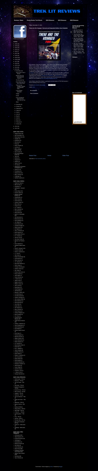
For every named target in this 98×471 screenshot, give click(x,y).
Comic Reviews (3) (19, 447)
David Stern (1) (18, 346)
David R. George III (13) (20, 248)
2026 (16, 43)
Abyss (17, 102)
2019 (16, 57)
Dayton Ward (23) (18, 358)
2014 (16, 67)
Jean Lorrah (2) (18, 285)
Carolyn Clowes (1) (19, 202)
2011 (16, 128)
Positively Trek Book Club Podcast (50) (19, 451)
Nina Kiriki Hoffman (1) (20, 263)
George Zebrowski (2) (19, 373)
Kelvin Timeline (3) (19, 145)
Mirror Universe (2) (19, 174)
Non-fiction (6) (18, 445)
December (18, 70)
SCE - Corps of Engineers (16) (18, 149)
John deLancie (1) (19, 217)
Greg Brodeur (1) (18, 197)
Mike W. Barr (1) (18, 184)
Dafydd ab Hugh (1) (19, 183)
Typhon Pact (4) (18, 163)
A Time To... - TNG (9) (19, 412)
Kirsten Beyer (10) (19, 191)
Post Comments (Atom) (40, 158)
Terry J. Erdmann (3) (19, 230)
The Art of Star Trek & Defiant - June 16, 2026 (79, 49)
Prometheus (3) (18, 171)
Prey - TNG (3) (18, 416)
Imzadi (17, 95)
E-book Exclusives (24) (20, 438)
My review (31, 72)
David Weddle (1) (18, 360)
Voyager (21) (17, 138)
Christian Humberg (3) (19, 266)
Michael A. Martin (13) (19, 292)
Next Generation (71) (19, 135)
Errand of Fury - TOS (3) (20, 389)
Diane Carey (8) (18, 199)
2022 (16, 51)
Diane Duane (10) (19, 227)
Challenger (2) (18, 176)
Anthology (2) (18, 440)
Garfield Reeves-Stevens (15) (18, 318)
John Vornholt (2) (18, 357)
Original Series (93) (19, 133)
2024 (16, 47)
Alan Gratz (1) (18, 255)
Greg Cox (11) (18, 205)
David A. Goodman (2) (19, 251)
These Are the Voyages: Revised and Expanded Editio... (20, 87)
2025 (16, 45)
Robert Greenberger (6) (20, 256)
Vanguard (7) (17, 159)
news (34, 87)
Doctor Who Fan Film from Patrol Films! (20, 82)
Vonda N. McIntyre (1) (19, 297)
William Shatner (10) (19, 338)
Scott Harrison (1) (18, 258)
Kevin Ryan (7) (18, 333)
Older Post (65, 155)
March (17, 120)
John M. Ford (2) (18, 237)
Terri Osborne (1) (18, 307)
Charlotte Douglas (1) (19, 225)
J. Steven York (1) (19, 372)
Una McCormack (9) (19, 295)
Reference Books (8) (19, 443)
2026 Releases (74, 20)
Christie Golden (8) (19, 250)
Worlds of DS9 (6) (19, 407)
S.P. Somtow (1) (18, 343)
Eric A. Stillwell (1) (19, 348)
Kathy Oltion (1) (18, 306)
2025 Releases (62, 20)
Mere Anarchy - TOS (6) (20, 391)
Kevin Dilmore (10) (19, 223)
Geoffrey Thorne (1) (19, 351)
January (18, 123)
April (17, 118)
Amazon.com (45, 75)
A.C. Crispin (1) (18, 207)
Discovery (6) (18, 142)
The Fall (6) (17, 164)
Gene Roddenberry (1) (20, 325)
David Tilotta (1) (18, 353)
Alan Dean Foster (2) (19, 239)
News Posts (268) (19, 448)
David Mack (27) (18, 287)
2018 (16, 59)
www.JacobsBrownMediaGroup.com (49, 78)
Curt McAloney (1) (19, 294)
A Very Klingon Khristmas (19, 91)
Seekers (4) (17, 161)
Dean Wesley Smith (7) (20, 345)
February (18, 121)
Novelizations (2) (18, 441)
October (18, 106)
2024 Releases (50, 20)
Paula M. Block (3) (19, 192)
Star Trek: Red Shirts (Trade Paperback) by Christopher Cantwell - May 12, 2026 (78, 40)
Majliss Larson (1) (19, 282)
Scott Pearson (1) (18, 311)
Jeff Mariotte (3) (18, 290)
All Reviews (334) (18, 435)
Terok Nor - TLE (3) (19, 395)
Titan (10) (17, 156)
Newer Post (32, 155)
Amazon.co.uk (59, 75)
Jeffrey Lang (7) (18, 280)
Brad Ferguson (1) (19, 232)
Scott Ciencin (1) (18, 200)
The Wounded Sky (20, 80)
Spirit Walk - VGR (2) (19, 410)
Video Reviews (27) (19, 436)
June (17, 114)
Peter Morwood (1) (19, 302)
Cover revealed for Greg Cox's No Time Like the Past (20, 99)
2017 (16, 61)
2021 (16, 53)
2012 (16, 126)
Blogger (60, 466)
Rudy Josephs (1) (18, 273)
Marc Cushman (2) (19, 209)
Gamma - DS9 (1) (19, 418)
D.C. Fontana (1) (18, 235)
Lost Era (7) (17, 147)
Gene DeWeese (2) (19, 220)
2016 (16, 63)
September (18, 108)
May (17, 116)
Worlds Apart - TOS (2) (20, 379)
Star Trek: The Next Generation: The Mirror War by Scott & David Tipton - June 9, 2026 (79, 45)
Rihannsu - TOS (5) (19, 380)
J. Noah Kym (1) (18, 278)
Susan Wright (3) (18, 367)
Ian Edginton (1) (18, 229)
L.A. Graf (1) (17, 253)
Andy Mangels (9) (18, 289)
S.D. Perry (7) (18, 316)
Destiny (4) (17, 158)
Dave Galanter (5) (19, 243)
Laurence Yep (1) (18, 368)
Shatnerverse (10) (19, 172)
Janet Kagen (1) (18, 275)
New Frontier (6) (18, 151)
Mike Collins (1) (18, 204)
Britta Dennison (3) (19, 218)
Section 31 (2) (18, 169)
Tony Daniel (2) (18, 210)
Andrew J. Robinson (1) (20, 323)
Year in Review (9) (19, 457)
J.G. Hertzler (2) (18, 261)
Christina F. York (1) (19, 370)
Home (49, 155)
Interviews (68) (18, 456)
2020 (16, 55)
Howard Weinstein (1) (19, 362)
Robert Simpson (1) (19, 341)
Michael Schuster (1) (19, 336)
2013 (16, 69)
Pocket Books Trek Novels (34, 20)
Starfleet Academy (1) (19, 177)
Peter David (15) (18, 212)
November (18, 104)
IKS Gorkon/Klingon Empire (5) (19, 154)
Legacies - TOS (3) (19, 393)
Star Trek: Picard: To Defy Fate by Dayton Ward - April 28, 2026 (78, 31)
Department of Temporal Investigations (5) (20, 167)
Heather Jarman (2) (19, 268)
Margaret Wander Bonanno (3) (18, 195)
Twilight (17, 93)
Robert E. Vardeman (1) (20, 355)
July (17, 112)
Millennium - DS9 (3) (19, 402)
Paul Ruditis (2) (18, 328)
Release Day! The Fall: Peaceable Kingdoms (20, 77)
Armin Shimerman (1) (19, 340)
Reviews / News (18, 20)
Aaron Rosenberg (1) (19, 327)
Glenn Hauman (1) (19, 260)
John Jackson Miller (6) (20, 299)
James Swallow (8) (19, 350)
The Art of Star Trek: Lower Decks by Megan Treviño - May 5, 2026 (79, 35)
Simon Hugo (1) (18, 265)
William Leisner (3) (19, 283)
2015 (16, 65)
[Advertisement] (49, 142)
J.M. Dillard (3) (18, 222)
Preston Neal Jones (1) (20, 272)
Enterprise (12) (18, 140)
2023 (16, 49)
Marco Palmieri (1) (19, 309)
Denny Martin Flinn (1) (19, 234)
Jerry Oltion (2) (18, 304)
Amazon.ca (50, 75)
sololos (51, 466)
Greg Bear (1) (18, 186)
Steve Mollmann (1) (19, 300)
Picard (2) (17, 143)
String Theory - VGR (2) (20, 408)
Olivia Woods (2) (18, 365)
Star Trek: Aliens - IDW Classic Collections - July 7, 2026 (79, 53)
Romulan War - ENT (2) (20, 420)
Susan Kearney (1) (19, 277)
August (18, 110)
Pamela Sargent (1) (19, 334)
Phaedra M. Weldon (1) (20, 363)
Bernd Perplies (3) (19, 314)
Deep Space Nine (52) (19, 137)
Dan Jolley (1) (18, 270)
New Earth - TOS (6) (19, 385)
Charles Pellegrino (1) (19, 312)
